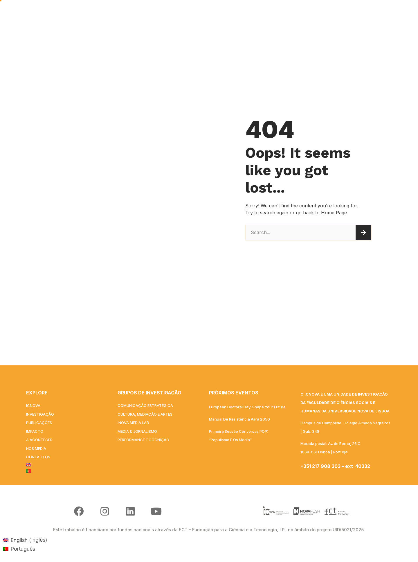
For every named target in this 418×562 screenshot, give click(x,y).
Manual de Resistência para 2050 (239, 419)
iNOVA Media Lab (133, 422)
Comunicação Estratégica (145, 405)
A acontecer (290, 14)
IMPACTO (253, 14)
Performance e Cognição (143, 439)
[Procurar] (363, 232)
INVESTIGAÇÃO (165, 14)
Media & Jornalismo (137, 431)
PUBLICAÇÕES (214, 14)
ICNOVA (123, 14)
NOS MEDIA (329, 14)
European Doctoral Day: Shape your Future (247, 407)
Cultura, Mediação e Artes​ (145, 414)
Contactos (367, 14)
